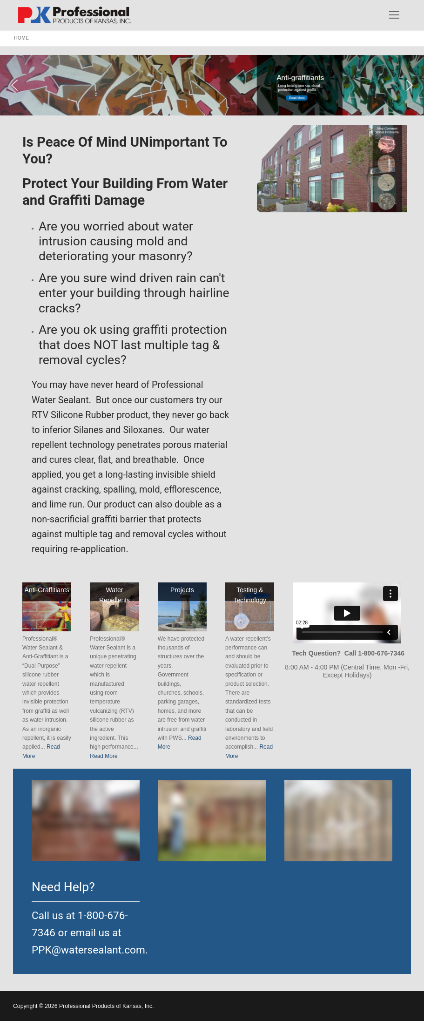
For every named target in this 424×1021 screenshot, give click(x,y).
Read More (103, 756)
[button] (212, 85)
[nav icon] (394, 15)
